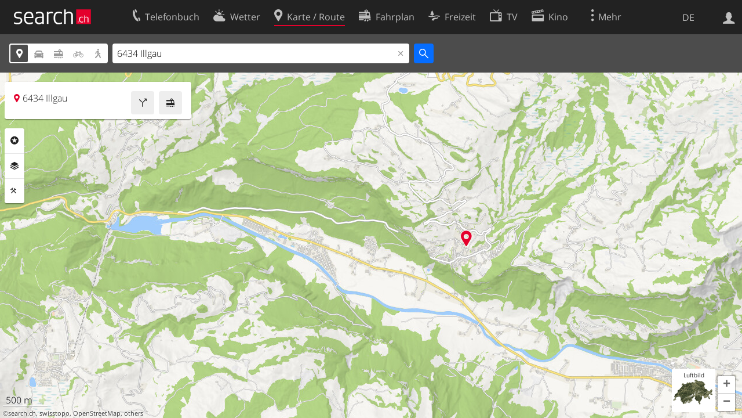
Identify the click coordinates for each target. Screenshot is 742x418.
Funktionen (14, 191)
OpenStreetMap (97, 413)
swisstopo (54, 413)
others (133, 413)
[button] (726, 385)
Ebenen (14, 166)
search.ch (22, 413)
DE (688, 17)
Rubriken (14, 140)
